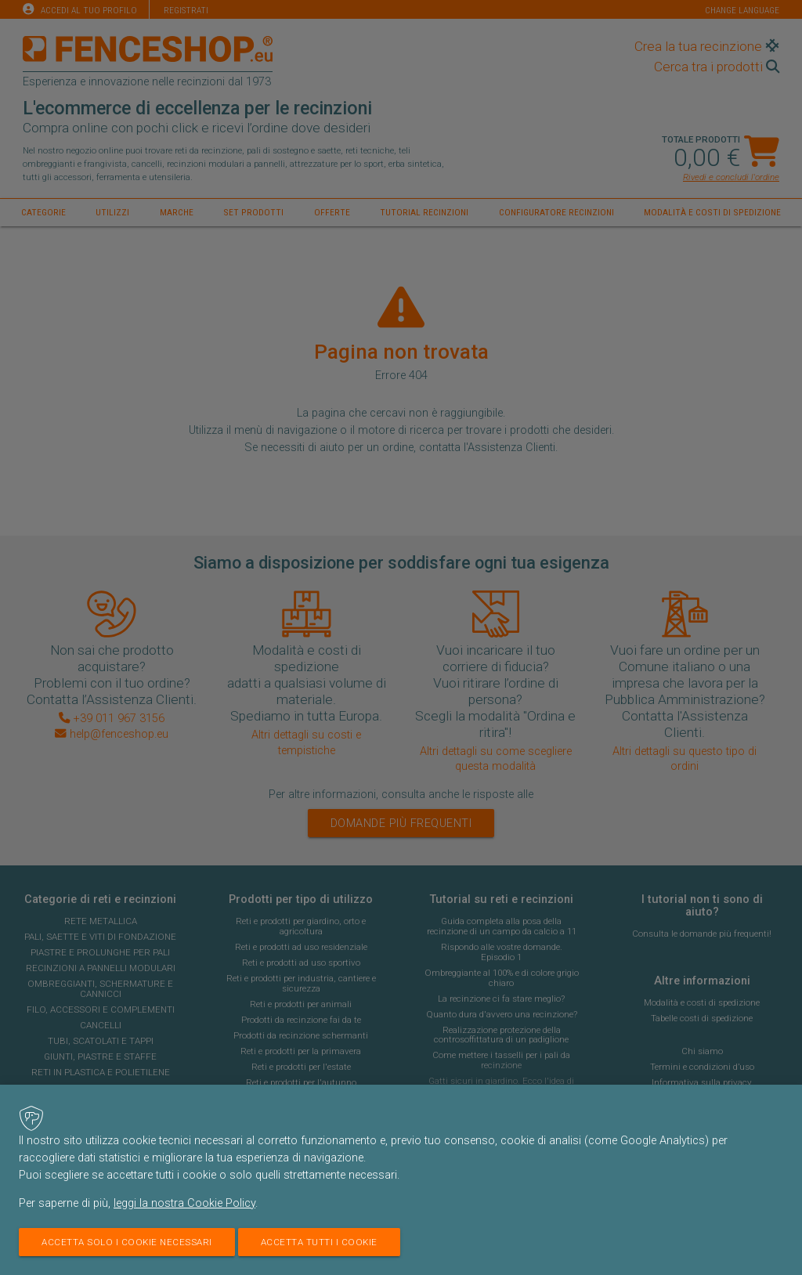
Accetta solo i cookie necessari (127, 1242)
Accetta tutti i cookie (319, 1242)
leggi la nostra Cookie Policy (184, 1203)
